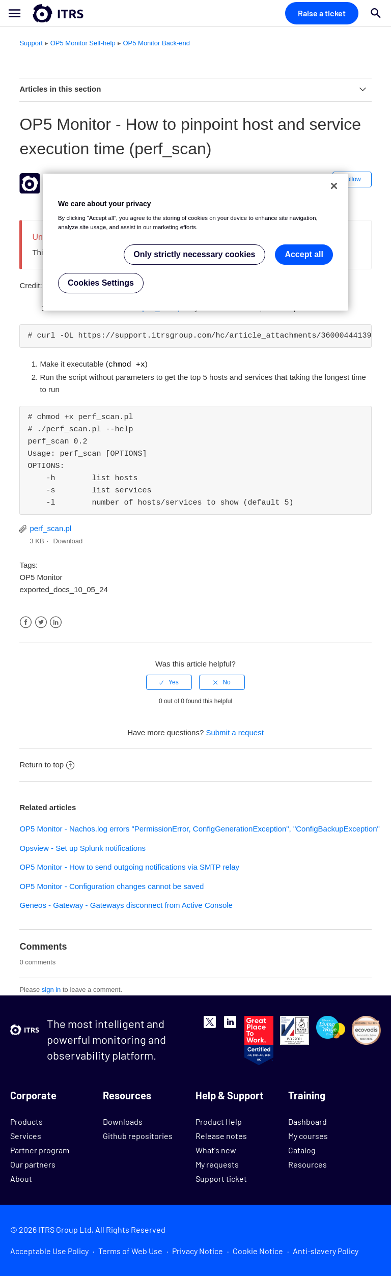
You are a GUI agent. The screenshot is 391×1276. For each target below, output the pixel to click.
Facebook (25, 622)
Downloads (123, 1121)
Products (26, 1121)
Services (25, 1135)
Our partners (32, 1164)
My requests (217, 1164)
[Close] (334, 186)
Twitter (41, 622)
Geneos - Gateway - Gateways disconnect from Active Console (126, 904)
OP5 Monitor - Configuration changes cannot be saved (111, 885)
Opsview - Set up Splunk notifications (82, 847)
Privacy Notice (197, 1250)
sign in (51, 989)
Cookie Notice (258, 1250)
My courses (308, 1135)
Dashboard (307, 1121)
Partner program (39, 1149)
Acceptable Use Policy (49, 1250)
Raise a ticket (322, 13)
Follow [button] (352, 179)
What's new (216, 1149)
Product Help (219, 1121)
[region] (195, 242)
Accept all (304, 254)
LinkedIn (55, 622)
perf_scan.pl (50, 527)
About (21, 1178)
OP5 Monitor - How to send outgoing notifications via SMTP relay (129, 866)
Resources (307, 1164)
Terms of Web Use (130, 1250)
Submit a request (234, 732)
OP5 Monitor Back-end (156, 43)
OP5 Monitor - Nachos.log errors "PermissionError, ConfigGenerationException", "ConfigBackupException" (199, 828)
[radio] (169, 681)
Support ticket (221, 1178)
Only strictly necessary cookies (194, 254)
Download (67, 540)
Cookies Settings (101, 283)
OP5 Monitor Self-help (83, 43)
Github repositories (138, 1135)
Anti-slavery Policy (325, 1250)
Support (31, 43)
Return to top (46, 764)
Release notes (221, 1135)
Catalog (302, 1149)
